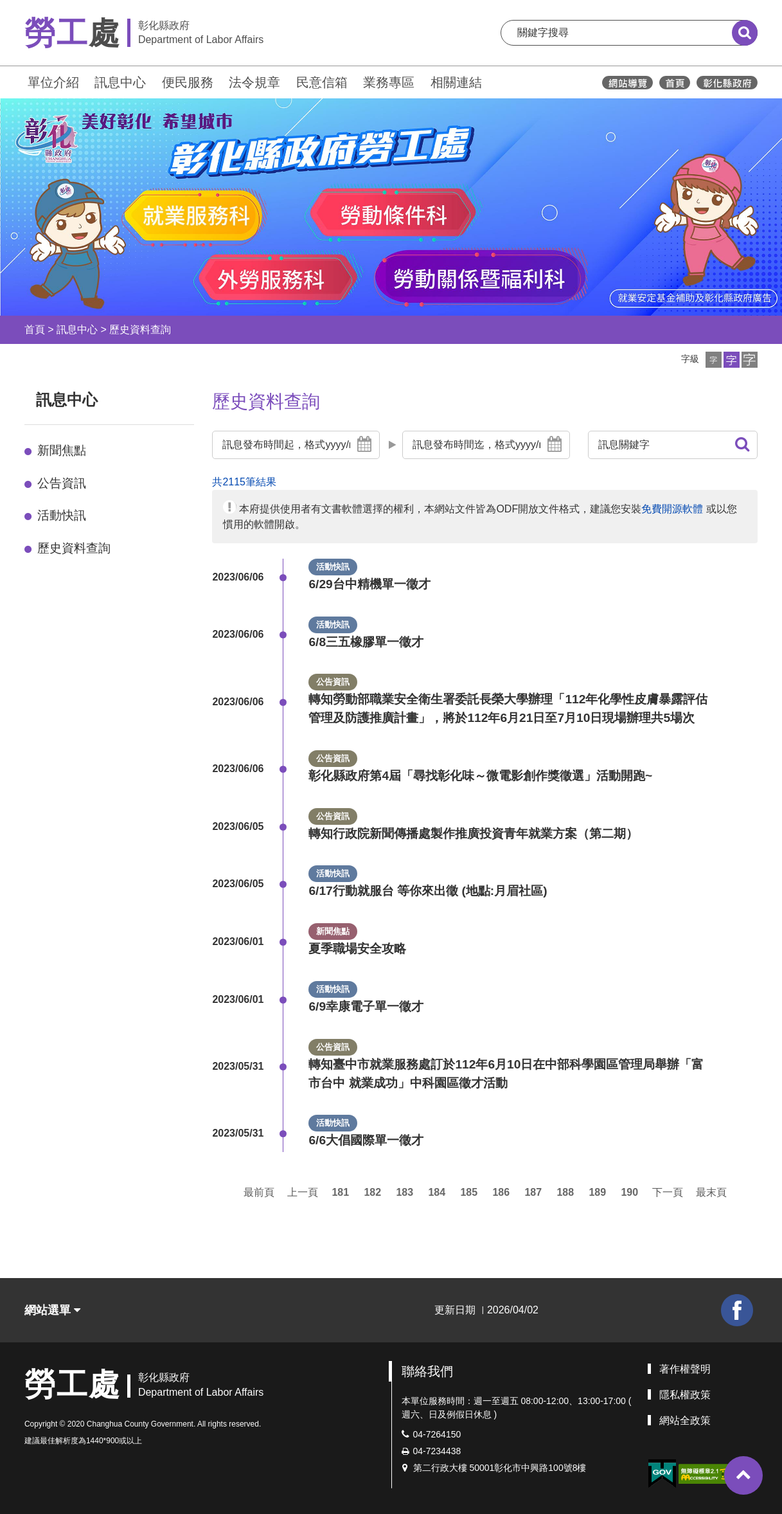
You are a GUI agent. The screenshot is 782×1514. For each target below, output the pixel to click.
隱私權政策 (685, 1394)
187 (533, 1192)
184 (436, 1192)
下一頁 (667, 1192)
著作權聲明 (685, 1369)
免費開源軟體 (672, 508)
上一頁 (302, 1192)
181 (340, 1192)
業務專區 (388, 82)
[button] (714, 360)
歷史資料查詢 (140, 329)
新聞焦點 (61, 450)
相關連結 (456, 82)
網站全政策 (685, 1420)
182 (372, 1192)
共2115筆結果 (244, 481)
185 (468, 1192)
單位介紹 (53, 82)
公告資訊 (61, 483)
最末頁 (711, 1192)
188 (565, 1192)
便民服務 (187, 82)
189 (597, 1192)
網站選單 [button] (52, 1310)
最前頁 (259, 1192)
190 (629, 1192)
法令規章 (254, 82)
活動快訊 (61, 515)
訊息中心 (120, 82)
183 (404, 1192)
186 (501, 1192)
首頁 (34, 329)
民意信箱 (322, 82)
